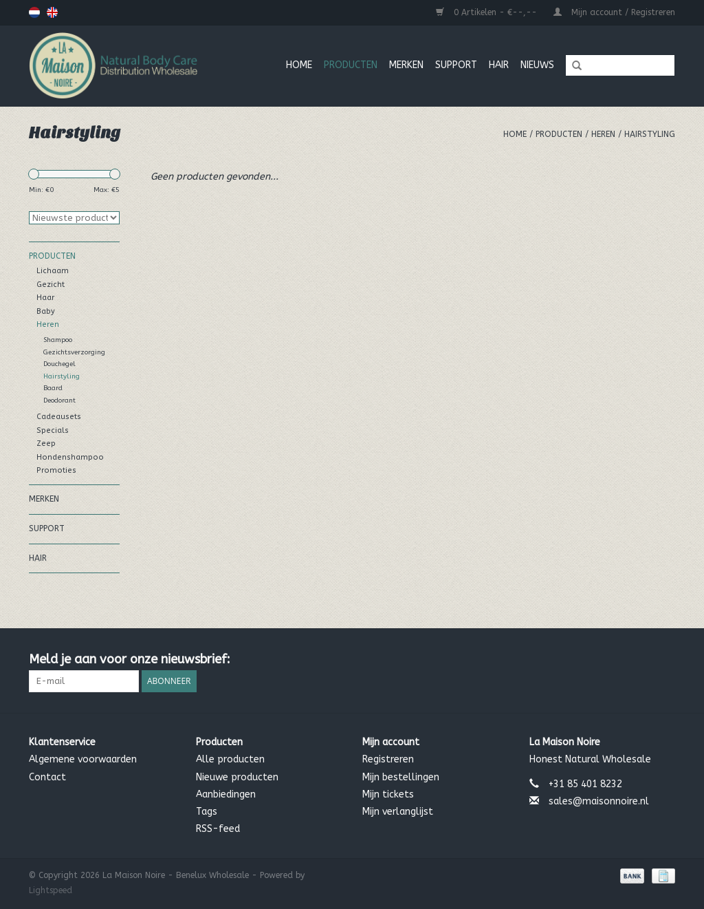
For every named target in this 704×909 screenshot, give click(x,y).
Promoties (56, 470)
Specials (52, 430)
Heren (603, 134)
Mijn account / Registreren (614, 12)
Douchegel (59, 364)
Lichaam (52, 270)
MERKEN (406, 65)
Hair (499, 65)
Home (299, 65)
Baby (45, 311)
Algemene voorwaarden (83, 759)
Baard (53, 388)
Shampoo (57, 340)
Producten (350, 65)
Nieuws (537, 65)
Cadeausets (58, 416)
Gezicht (50, 284)
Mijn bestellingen (400, 777)
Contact (47, 777)
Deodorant (59, 400)
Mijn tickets (388, 794)
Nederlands (34, 12)
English (52, 12)
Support (456, 65)
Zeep (46, 443)
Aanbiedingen (226, 794)
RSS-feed (218, 829)
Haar (45, 297)
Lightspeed (50, 890)
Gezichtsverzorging (74, 352)
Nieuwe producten (237, 777)
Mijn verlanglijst (397, 811)
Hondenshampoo (70, 457)
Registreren (388, 759)
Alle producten (230, 759)
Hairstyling (649, 134)
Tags (206, 811)
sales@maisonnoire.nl (599, 801)
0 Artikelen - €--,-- (488, 12)
